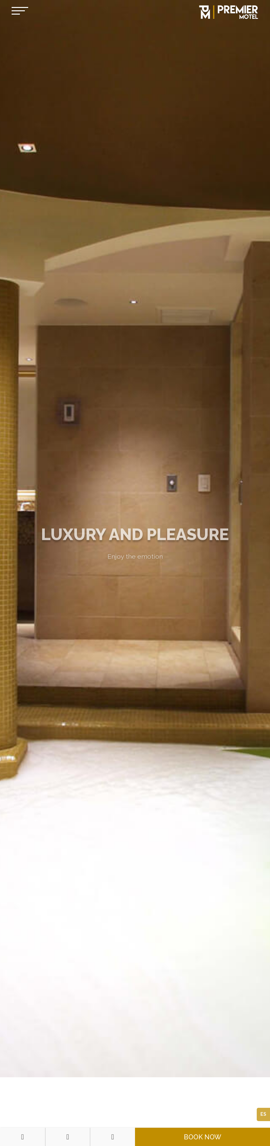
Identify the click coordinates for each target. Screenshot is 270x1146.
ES (263, 1114)
